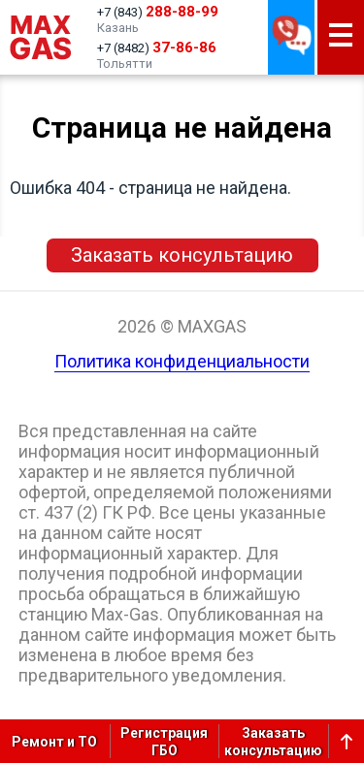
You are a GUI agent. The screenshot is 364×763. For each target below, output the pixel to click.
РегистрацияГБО (164, 741)
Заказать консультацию (182, 255)
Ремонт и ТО (54, 741)
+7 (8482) (156, 47)
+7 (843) (157, 11)
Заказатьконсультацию (273, 741)
